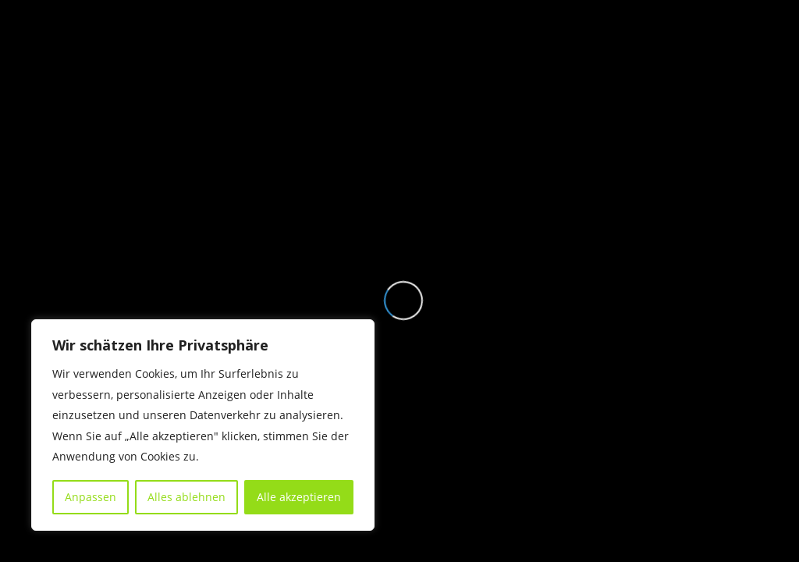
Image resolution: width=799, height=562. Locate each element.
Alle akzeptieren (299, 496)
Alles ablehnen (186, 496)
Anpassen (90, 496)
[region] (203, 425)
